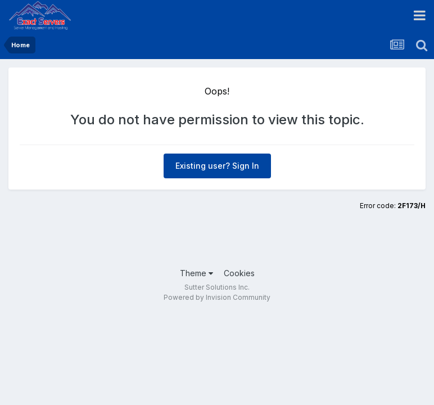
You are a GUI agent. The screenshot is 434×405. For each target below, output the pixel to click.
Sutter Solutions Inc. (217, 287)
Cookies (239, 273)
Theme (196, 273)
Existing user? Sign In (217, 165)
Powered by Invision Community (217, 297)
